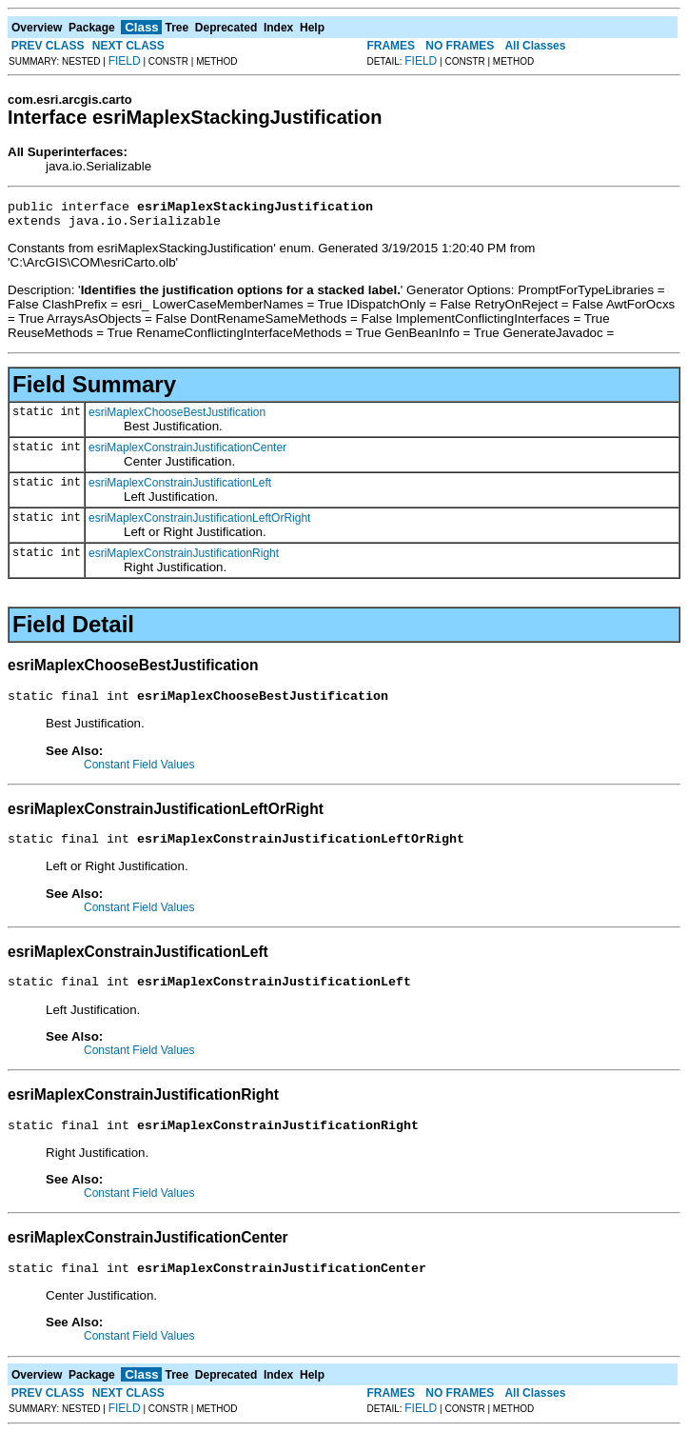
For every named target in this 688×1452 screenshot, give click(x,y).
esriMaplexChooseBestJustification (176, 418)
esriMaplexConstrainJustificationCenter (187, 453)
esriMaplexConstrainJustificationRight (183, 559)
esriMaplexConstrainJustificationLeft (179, 488)
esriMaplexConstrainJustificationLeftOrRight (199, 523)
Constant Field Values (139, 773)
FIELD (124, 61)
